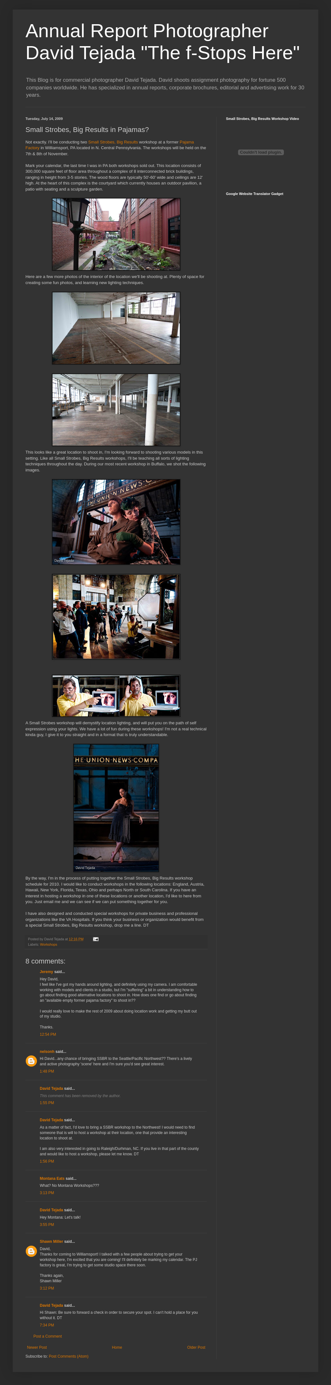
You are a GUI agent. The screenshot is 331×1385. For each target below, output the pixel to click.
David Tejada (51, 1088)
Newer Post (37, 1347)
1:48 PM (47, 1071)
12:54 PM (48, 1034)
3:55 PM (47, 1224)
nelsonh (47, 1051)
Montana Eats (52, 1178)
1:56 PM (47, 1161)
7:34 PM (47, 1325)
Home (117, 1347)
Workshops (48, 944)
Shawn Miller (51, 1241)
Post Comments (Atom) (68, 1356)
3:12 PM (47, 1288)
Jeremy (46, 972)
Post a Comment (47, 1336)
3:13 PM (47, 1193)
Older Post (196, 1347)
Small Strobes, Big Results (113, 142)
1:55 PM (47, 1103)
